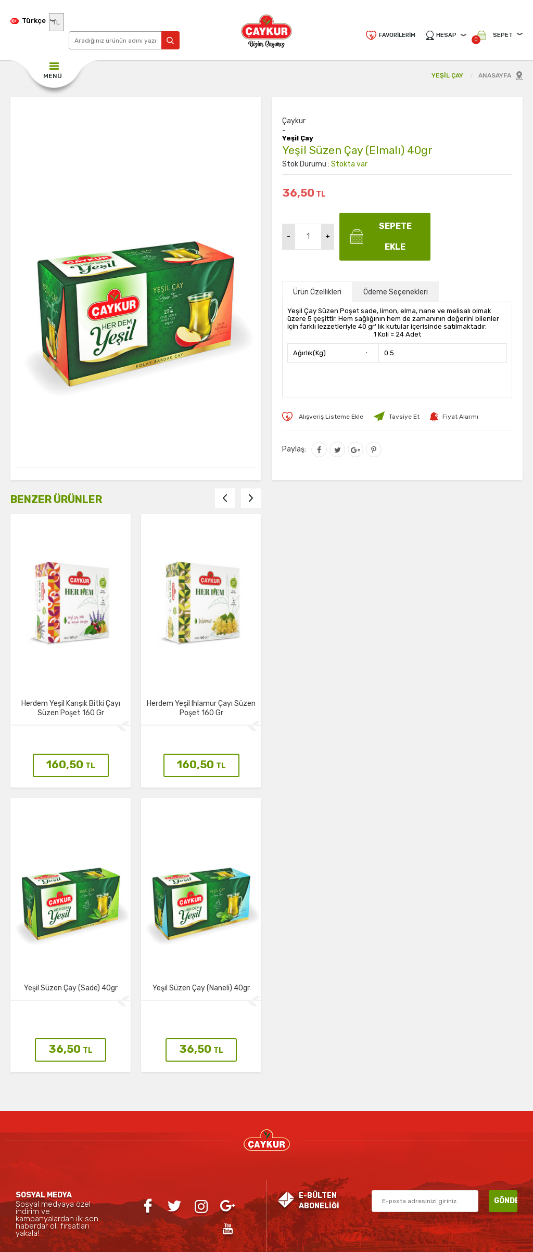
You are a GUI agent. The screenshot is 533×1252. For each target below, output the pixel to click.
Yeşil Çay (297, 138)
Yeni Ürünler (223, 1088)
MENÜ (52, 76)
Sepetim (223, 1150)
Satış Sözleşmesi (135, 1150)
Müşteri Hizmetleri (223, 1129)
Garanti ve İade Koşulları (135, 1171)
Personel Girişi (310, 1109)
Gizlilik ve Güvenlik (135, 1067)
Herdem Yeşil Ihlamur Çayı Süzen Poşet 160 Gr (201, 708)
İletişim (135, 1088)
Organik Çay (49, 1109)
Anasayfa (223, 1067)
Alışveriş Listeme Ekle (331, 416)
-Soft (210, 1239)
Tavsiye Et (404, 416)
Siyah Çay (48, 1088)
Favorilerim (397, 35)
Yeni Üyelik (310, 1067)
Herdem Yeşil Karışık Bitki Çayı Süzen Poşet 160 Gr (70, 708)
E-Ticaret (236, 1239)
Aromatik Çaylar (49, 1129)
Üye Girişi (310, 1088)
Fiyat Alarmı (460, 416)
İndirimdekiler (223, 1109)
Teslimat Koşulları (136, 1109)
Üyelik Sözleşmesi (136, 1129)
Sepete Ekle (395, 236)
